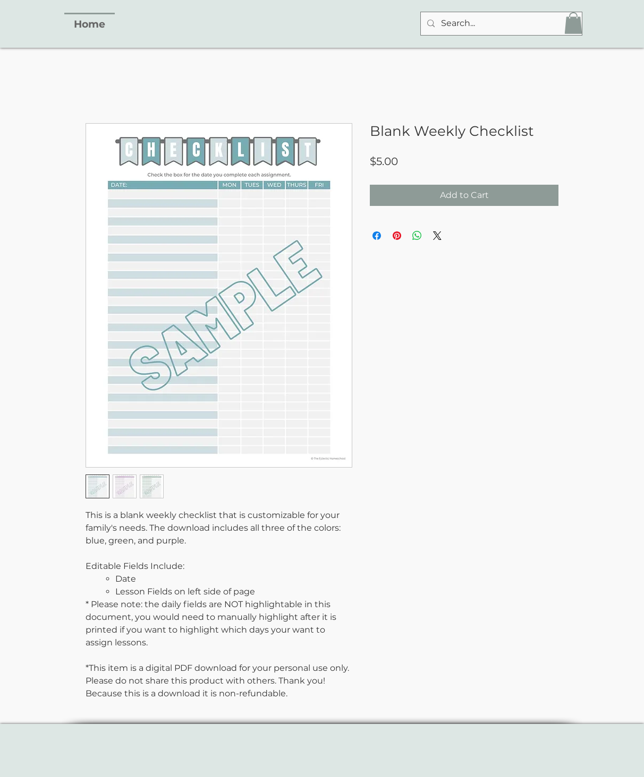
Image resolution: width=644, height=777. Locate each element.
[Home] (89, 23)
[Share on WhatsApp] (417, 235)
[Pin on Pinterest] (397, 235)
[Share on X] (437, 235)
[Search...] (500, 23)
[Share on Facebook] (376, 235)
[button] (573, 23)
